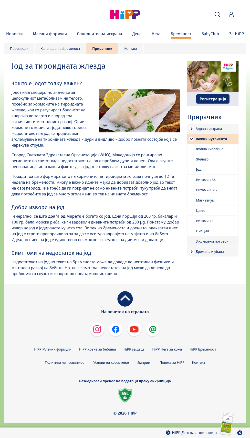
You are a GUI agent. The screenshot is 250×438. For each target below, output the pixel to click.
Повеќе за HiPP (171, 362)
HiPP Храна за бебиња (97, 349)
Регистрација (212, 99)
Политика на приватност (65, 362)
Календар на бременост (60, 48)
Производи (19, 48)
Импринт (144, 362)
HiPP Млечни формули (52, 349)
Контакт (130, 48)
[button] (217, 14)
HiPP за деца (134, 349)
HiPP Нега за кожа (167, 349)
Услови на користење (111, 362)
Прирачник (102, 48)
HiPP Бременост (203, 349)
